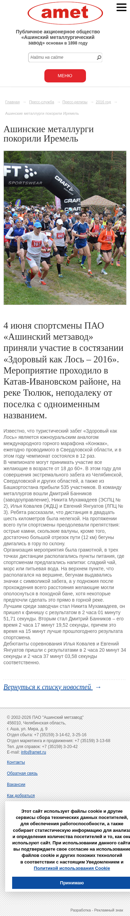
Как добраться (21, 795)
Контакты (16, 762)
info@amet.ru (33, 752)
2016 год (103, 102)
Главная (12, 102)
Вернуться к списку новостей (48, 687)
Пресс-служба (41, 102)
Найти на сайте (47, 57)
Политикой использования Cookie (72, 868)
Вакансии (16, 784)
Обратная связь (22, 773)
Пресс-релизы (74, 102)
